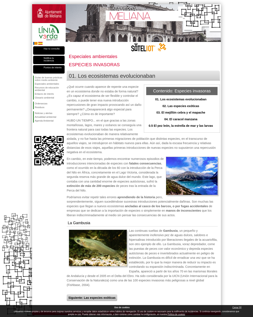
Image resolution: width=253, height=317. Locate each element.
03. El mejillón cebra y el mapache (180, 112)
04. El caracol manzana (180, 119)
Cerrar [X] (236, 307)
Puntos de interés (53, 67)
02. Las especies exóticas (180, 106)
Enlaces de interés (44, 94)
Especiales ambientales (47, 84)
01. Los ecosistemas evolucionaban (181, 99)
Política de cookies (176, 314)
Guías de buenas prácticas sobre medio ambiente (48, 78)
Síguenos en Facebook (35, 129)
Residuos (39, 107)
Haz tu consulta (52, 48)
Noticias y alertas (43, 113)
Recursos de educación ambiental (47, 88)
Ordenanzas (41, 103)
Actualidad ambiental (45, 117)
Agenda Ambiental (44, 120)
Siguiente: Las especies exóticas (92, 297)
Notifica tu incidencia (49, 59)
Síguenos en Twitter (42, 129)
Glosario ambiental (44, 97)
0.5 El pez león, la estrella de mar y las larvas (181, 125)
